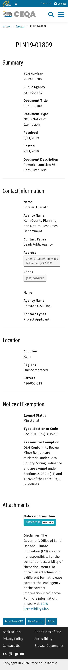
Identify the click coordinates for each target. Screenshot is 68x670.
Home (6, 26)
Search (20, 26)
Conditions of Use (47, 632)
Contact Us (45, 3)
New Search (35, 621)
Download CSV (14, 621)
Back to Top (12, 632)
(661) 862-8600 (35, 278)
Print (51, 621)
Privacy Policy (13, 638)
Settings (60, 3)
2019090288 (40, 522)
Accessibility (43, 638)
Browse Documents (48, 645)
